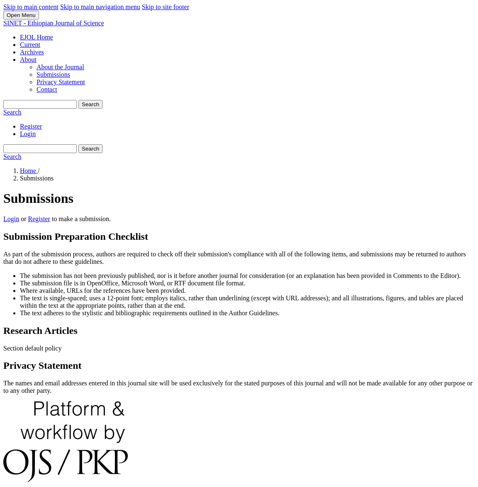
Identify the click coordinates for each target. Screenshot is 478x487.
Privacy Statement (61, 81)
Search (90, 104)
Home (29, 170)
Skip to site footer (165, 6)
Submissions (53, 74)
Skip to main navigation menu (100, 6)
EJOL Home (36, 37)
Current (30, 44)
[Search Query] (40, 104)
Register (31, 126)
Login (28, 133)
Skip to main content (31, 6)
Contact (47, 89)
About (28, 59)
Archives (32, 52)
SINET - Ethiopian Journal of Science (53, 23)
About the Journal (60, 67)
